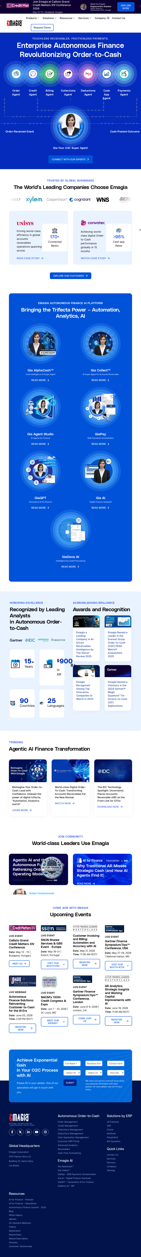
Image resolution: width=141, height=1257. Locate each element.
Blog (11, 1211)
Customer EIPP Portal (68, 1141)
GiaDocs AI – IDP (66, 1186)
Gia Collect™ (64, 1170)
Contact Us (118, 18)
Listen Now (22, 886)
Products (32, 18)
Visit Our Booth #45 (55, 964)
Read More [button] (40, 380)
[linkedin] (28, 1132)
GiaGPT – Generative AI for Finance (76, 1182)
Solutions (50, 18)
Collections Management (70, 1129)
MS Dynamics (113, 1141)
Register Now (87, 963)
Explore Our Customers (70, 275)
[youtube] (36, 1132)
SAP (109, 1125)
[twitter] (20, 1132)
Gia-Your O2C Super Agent (70, 147)
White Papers (15, 1215)
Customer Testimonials (20, 1246)
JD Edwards (113, 1121)
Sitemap (111, 1170)
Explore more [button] (126, 7)
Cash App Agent (106, 94)
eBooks (12, 1219)
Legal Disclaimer (16, 1125)
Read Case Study (30, 258)
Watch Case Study (95, 258)
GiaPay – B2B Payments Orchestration (77, 1174)
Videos (12, 1227)
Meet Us (19, 963)
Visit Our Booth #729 (119, 966)
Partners (111, 1162)
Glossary (13, 1242)
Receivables (64, 1149)
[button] (1, 6)
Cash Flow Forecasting (69, 1153)
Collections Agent (68, 92)
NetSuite (111, 1133)
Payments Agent (124, 92)
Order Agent (16, 92)
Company (102, 18)
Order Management (68, 1121)
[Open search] (108, 18)
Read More (86, 884)
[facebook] (12, 1132)
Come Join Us (87, 1019)
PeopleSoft (112, 1137)
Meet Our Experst (55, 1022)
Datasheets (14, 1230)
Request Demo (42, 27)
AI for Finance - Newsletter (23, 1203)
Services (84, 18)
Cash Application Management (73, 1137)
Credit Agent (33, 92)
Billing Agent (50, 92)
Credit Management (68, 1125)
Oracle (110, 1129)
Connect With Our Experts (70, 159)
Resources (67, 18)
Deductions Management (70, 1133)
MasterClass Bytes (18, 1238)
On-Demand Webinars (20, 1223)
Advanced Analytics (68, 1145)
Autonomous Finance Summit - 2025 (27, 1207)
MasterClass (15, 1234)
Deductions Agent (88, 92)
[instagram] (45, 1132)
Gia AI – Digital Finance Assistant (74, 1178)
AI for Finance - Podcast (21, 1199)
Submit (70, 1082)
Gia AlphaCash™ (66, 1166)
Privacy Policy (29, 1125)
